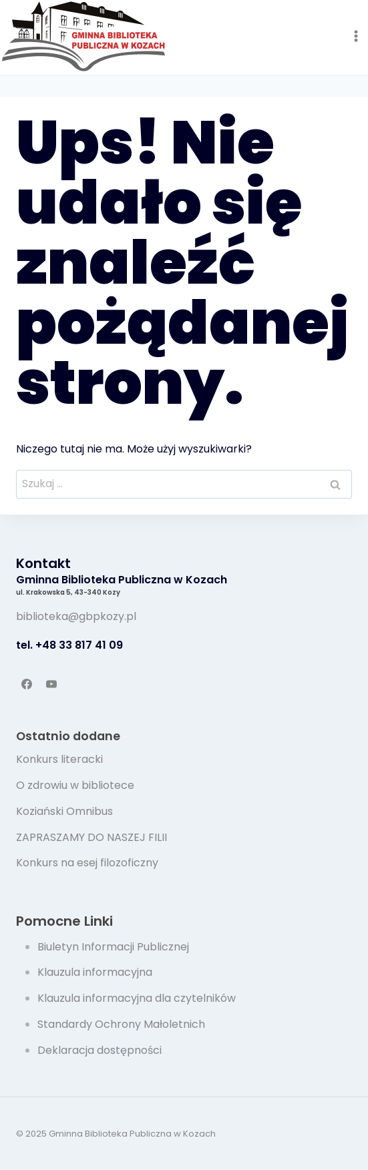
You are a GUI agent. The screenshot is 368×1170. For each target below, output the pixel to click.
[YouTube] (51, 684)
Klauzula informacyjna (94, 972)
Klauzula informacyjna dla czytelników (136, 998)
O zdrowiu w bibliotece (75, 785)
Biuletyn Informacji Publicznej (113, 946)
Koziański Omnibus (64, 811)
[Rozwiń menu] (355, 35)
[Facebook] (26, 684)
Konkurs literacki (59, 759)
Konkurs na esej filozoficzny (87, 862)
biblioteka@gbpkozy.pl (76, 616)
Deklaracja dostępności (99, 1050)
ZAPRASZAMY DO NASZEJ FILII (91, 837)
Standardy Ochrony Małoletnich (121, 1024)
